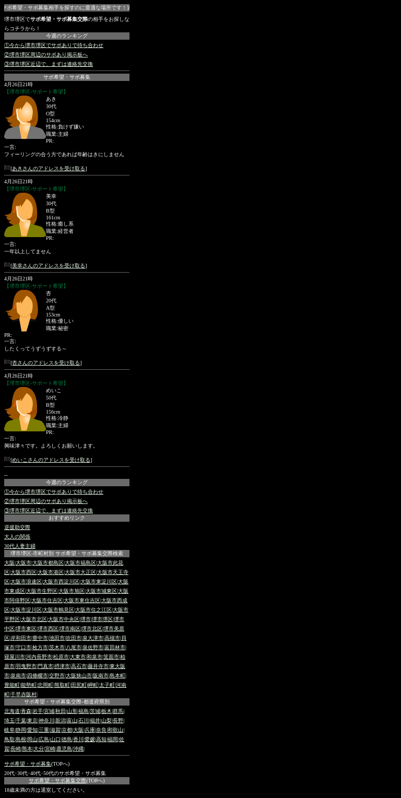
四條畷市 (37, 675)
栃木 (106, 711)
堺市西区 (48, 628)
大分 (38, 749)
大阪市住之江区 (93, 610)
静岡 (21, 730)
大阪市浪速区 (26, 581)
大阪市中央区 (63, 619)
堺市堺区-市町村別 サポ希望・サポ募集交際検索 (66, 553)
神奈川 (46, 720)
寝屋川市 (14, 657)
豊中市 (40, 638)
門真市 (45, 666)
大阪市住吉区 (47, 600)
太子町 (107, 685)
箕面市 (111, 657)
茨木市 (57, 647)
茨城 (95, 711)
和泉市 (94, 657)
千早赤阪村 (23, 694)
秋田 (60, 711)
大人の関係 (17, 536)
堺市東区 (26, 628)
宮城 (49, 711)
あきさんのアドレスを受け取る (48, 168)
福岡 (113, 739)
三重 (44, 730)
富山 (72, 720)
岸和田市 (20, 638)
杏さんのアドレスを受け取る (46, 363)
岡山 (32, 739)
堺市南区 (70, 628)
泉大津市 (92, 638)
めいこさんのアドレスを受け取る (51, 460)
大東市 (78, 657)
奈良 (101, 730)
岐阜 (9, 730)
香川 (78, 739)
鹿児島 (64, 749)
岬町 (93, 685)
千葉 (21, 720)
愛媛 (90, 739)
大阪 (9, 563)
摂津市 (62, 666)
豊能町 (12, 685)
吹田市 (73, 638)
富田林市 (114, 647)
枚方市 (40, 647)
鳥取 (9, 739)
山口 (55, 739)
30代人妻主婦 (20, 546)
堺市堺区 (102, 619)
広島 (44, 739)
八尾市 (73, 647)
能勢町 (29, 685)
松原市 (61, 657)
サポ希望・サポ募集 (66, 77)
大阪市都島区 (48, 563)
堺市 (85, 619)
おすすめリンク (67, 518)
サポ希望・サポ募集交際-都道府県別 (66, 702)
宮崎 (50, 749)
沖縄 (78, 749)
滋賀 (55, 730)
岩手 (37, 711)
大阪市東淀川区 (98, 581)
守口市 (23, 647)
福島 (83, 711)
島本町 (117, 675)
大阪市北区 (34, 619)
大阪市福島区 (80, 563)
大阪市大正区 (80, 572)
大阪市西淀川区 (61, 581)
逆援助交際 (17, 527)
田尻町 (79, 685)
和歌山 (115, 730)
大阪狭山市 (79, 675)
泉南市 (18, 675)
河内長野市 (39, 657)
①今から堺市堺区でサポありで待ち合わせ (53, 45)
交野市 (57, 675)
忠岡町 (45, 685)
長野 (118, 720)
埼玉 (9, 720)
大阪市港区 (51, 572)
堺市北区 (91, 628)
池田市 (57, 638)
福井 (95, 720)
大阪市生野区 (41, 591)
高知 (101, 739)
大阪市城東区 (101, 591)
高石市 (79, 666)
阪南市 (101, 675)
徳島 (67, 739)
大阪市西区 (23, 572)
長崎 (15, 749)
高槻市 (112, 638)
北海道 (12, 711)
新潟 (60, 720)
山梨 (106, 720)
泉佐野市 (92, 647)
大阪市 (23, 563)
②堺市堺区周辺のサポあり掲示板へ (46, 54)
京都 (67, 730)
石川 (83, 720)
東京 (32, 720)
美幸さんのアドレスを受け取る (48, 265)
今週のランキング (67, 36)
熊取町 (62, 685)
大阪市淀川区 (26, 610)
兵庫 (90, 730)
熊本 (27, 749)
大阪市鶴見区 (58, 610)
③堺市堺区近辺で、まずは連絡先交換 (48, 64)
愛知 (32, 730)
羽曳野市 (26, 666)
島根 (21, 739)
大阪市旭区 (71, 591)
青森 (26, 711)
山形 (72, 711)
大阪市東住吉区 (82, 600)
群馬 (118, 711)
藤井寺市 (98, 666)
